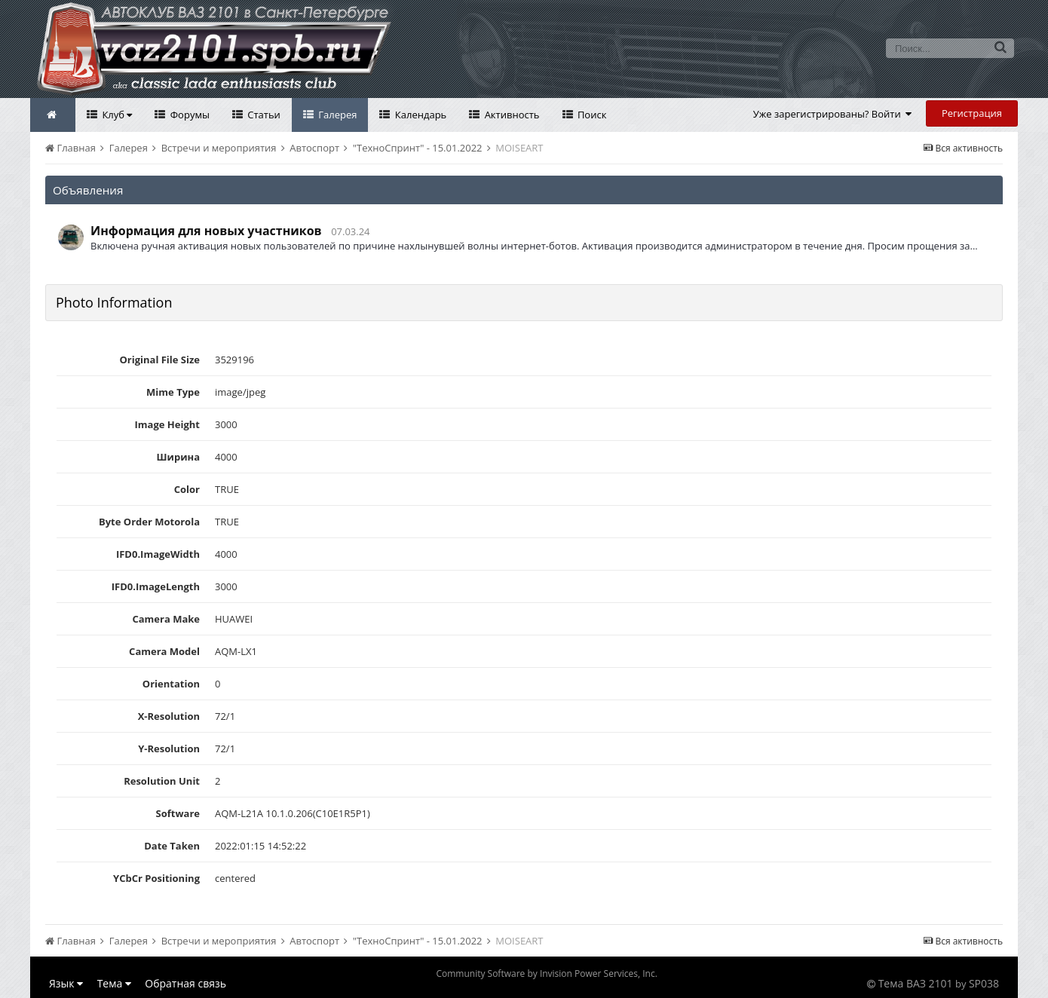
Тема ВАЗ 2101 (915, 983)
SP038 (984, 983)
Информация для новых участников (206, 230)
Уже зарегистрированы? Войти (832, 114)
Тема (114, 983)
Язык (66, 983)
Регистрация (972, 113)
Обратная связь (185, 983)
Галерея (336, 114)
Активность (510, 114)
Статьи (262, 114)
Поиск (591, 114)
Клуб (116, 114)
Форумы (188, 114)
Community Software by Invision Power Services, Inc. (546, 973)
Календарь (419, 114)
